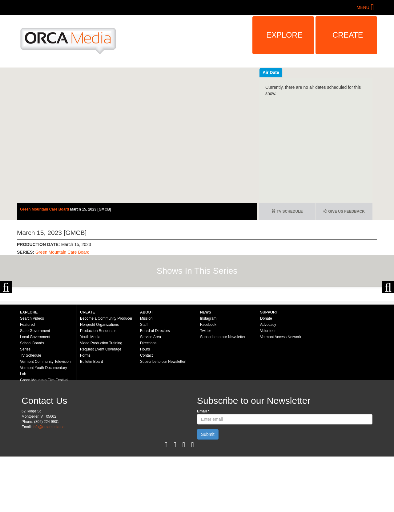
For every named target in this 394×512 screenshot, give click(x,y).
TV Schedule (287, 211)
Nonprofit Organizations (99, 380)
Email (203, 467)
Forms (85, 411)
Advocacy (268, 380)
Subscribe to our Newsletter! (163, 417)
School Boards (32, 398)
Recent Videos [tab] (277, 72)
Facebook (208, 380)
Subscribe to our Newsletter (222, 392)
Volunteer (268, 386)
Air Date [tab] (308, 72)
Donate (266, 374)
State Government (35, 386)
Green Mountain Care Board (45, 209)
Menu (363, 7)
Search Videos (32, 374)
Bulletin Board (91, 417)
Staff (143, 380)
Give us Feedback (344, 211)
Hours (145, 405)
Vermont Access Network (280, 392)
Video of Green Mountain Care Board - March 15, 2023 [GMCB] (137, 135)
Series (25, 405)
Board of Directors (155, 386)
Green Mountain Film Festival (44, 435)
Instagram (208, 374)
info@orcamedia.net (49, 482)
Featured (27, 380)
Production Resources (98, 386)
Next (388, 315)
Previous (6, 315)
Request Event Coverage (100, 405)
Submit (208, 489)
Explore (284, 35)
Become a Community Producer (106, 374)
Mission (146, 374)
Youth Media (90, 392)
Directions (148, 398)
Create (347, 35)
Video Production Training (101, 398)
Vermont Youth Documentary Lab (43, 426)
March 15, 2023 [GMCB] (90, 209)
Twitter (205, 386)
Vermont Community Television (45, 417)
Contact (146, 411)
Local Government (35, 392)
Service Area (150, 392)
